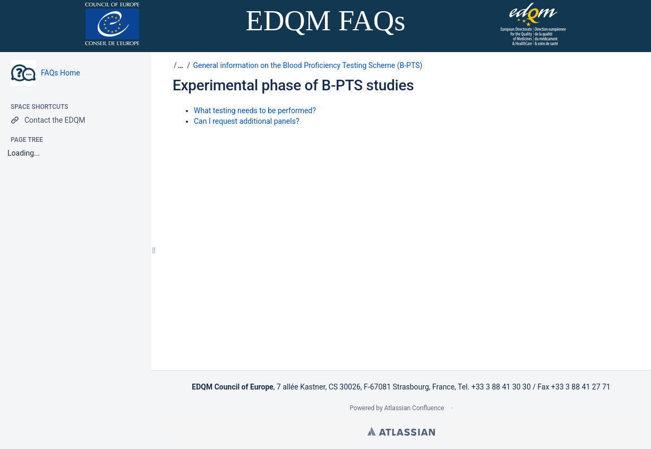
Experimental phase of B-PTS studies (293, 85)
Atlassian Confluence (414, 408)
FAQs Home (60, 73)
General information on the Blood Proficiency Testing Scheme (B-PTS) (307, 65)
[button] (179, 65)
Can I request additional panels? (246, 121)
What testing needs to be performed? (255, 110)
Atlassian (401, 431)
